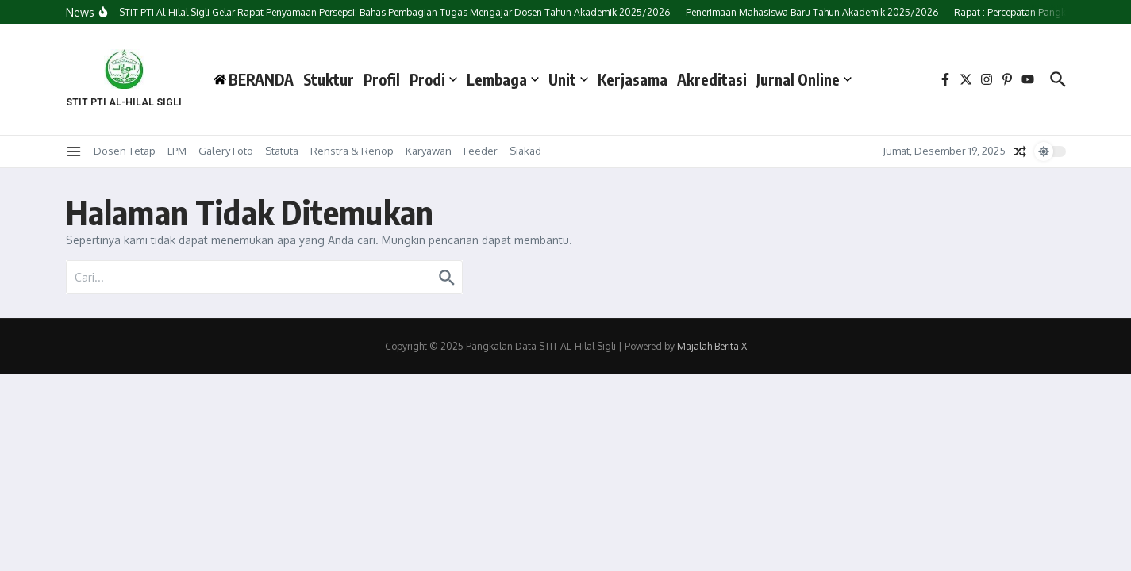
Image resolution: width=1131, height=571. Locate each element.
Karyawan (429, 150)
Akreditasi (712, 79)
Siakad (525, 150)
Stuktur (328, 79)
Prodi (433, 79)
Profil (382, 79)
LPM (177, 150)
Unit (568, 79)
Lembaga (503, 79)
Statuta (281, 150)
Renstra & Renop (352, 150)
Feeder (481, 150)
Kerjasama (632, 79)
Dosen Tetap (125, 150)
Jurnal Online (804, 79)
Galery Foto (225, 150)
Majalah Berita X (712, 346)
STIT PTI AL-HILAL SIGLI (124, 102)
